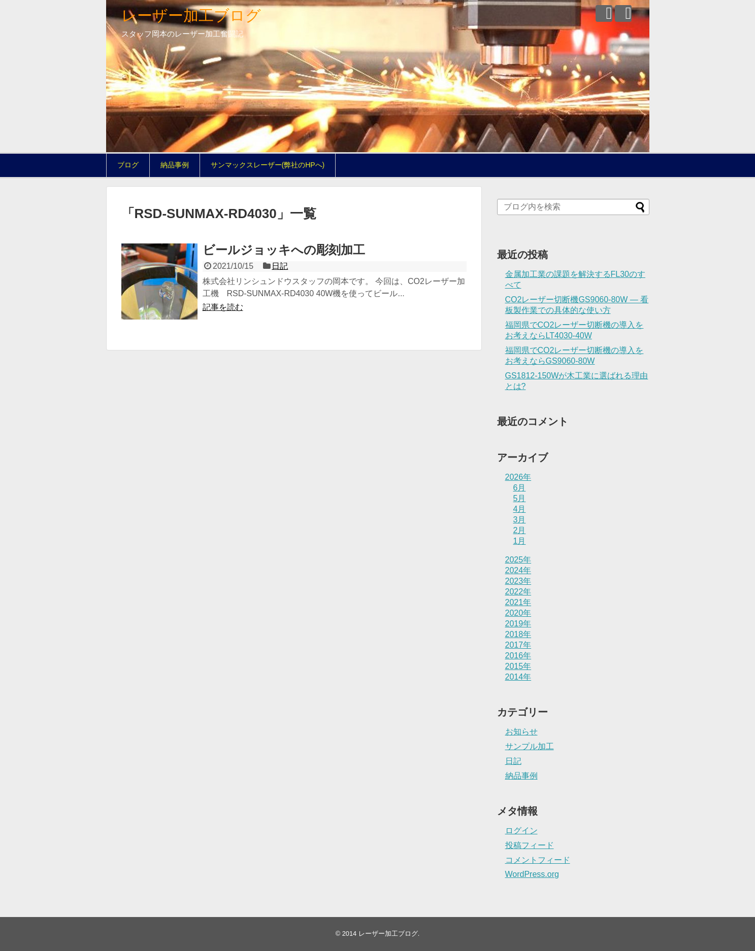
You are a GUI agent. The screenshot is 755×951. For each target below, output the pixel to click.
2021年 (518, 602)
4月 (519, 509)
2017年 (518, 645)
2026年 (518, 477)
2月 (519, 530)
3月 (519, 519)
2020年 (518, 613)
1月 (519, 541)
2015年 (518, 666)
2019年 (518, 623)
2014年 (518, 677)
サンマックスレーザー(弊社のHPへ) (268, 165)
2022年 (518, 591)
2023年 (518, 581)
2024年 (518, 570)
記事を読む (223, 307)
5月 (519, 498)
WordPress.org (532, 874)
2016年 (518, 655)
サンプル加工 (529, 746)
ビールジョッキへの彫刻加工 (284, 250)
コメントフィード (537, 860)
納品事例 (174, 165)
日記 (280, 266)
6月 (519, 487)
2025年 (518, 559)
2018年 (518, 634)
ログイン (521, 830)
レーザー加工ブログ (191, 15)
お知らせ (521, 731)
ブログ (128, 165)
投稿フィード (529, 845)
